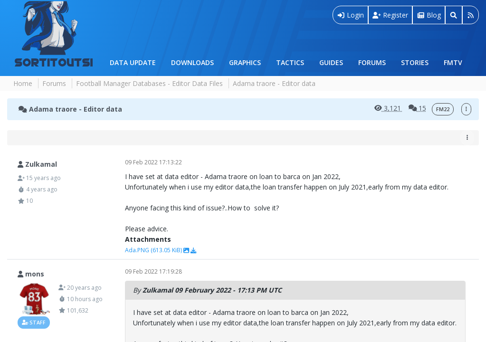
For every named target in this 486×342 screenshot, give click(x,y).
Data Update (133, 62)
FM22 (442, 109)
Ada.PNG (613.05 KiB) (154, 250)
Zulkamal (158, 289)
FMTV (453, 62)
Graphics (245, 62)
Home (22, 83)
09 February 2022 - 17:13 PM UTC (229, 289)
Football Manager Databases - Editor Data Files (149, 83)
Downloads (192, 62)
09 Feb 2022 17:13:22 (153, 162)
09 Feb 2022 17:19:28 (153, 271)
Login (350, 14)
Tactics (290, 62)
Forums (372, 62)
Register (390, 14)
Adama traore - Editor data (70, 109)
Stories (415, 62)
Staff (34, 322)
